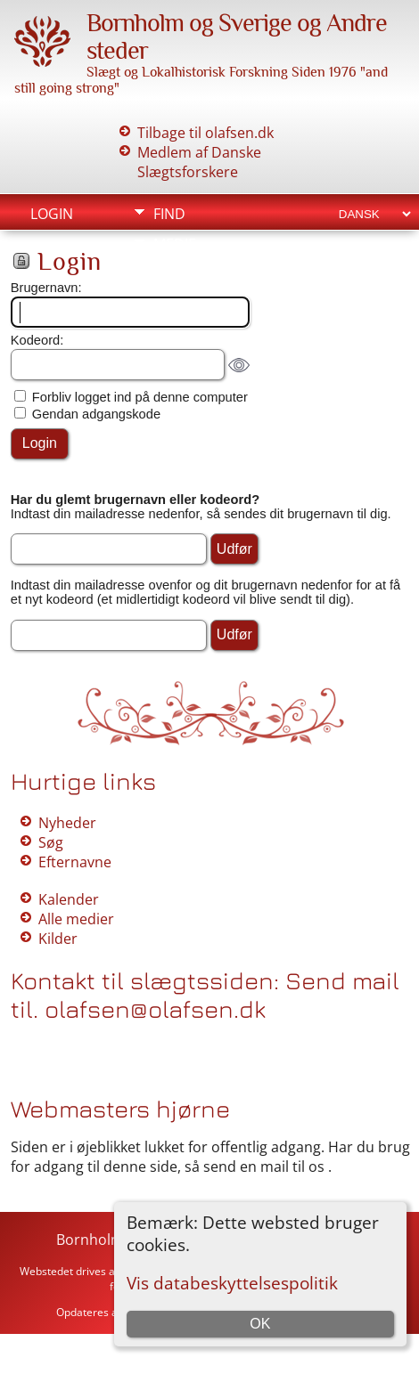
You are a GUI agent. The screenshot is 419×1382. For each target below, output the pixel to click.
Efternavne (74, 862)
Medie (174, 244)
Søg (50, 842)
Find (169, 214)
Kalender (68, 899)
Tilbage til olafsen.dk (205, 132)
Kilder (58, 938)
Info (169, 274)
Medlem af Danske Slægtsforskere (199, 162)
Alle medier (76, 919)
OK (260, 1323)
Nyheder (67, 823)
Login (51, 214)
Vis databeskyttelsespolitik (232, 1283)
